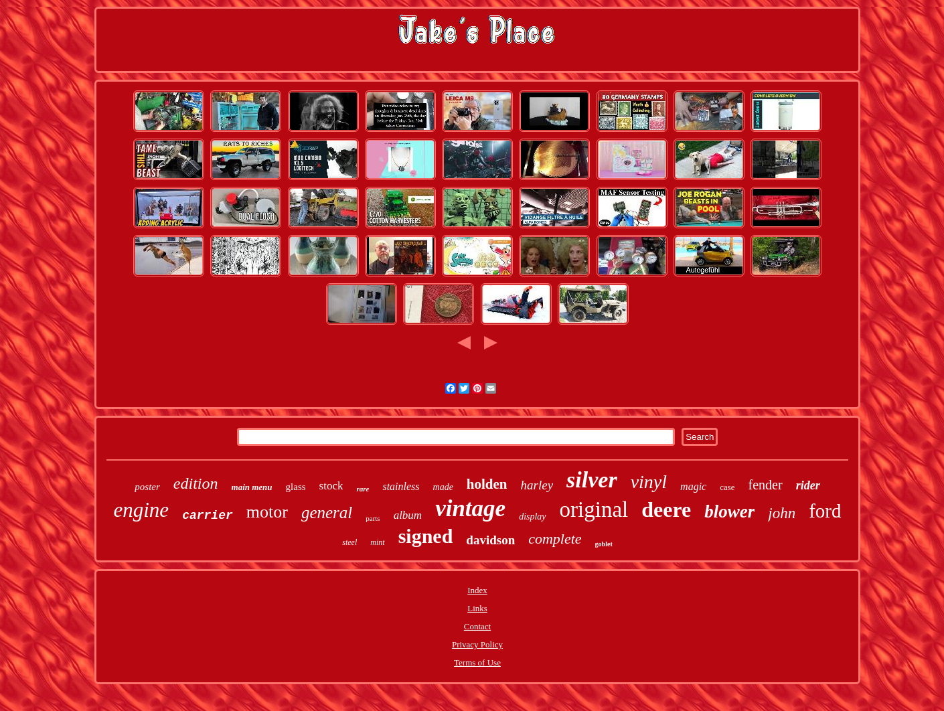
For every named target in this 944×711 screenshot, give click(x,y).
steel (349, 542)
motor (267, 512)
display (532, 516)
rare (362, 489)
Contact (477, 626)
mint (377, 542)
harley (537, 485)
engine (141, 510)
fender (766, 484)
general (326, 512)
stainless (400, 486)
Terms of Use (477, 662)
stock (331, 485)
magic (693, 486)
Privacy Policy (477, 644)
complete (554, 538)
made (443, 487)
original (594, 509)
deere (666, 509)
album (408, 515)
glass (296, 486)
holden (487, 484)
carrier (207, 515)
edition (195, 483)
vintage (470, 508)
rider (808, 485)
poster (147, 486)
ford (825, 511)
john (781, 513)
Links (477, 608)
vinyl (649, 481)
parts (373, 518)
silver (591, 479)
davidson (490, 540)
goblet (604, 544)
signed (425, 536)
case (727, 487)
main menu (252, 487)
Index (477, 590)
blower (729, 511)
